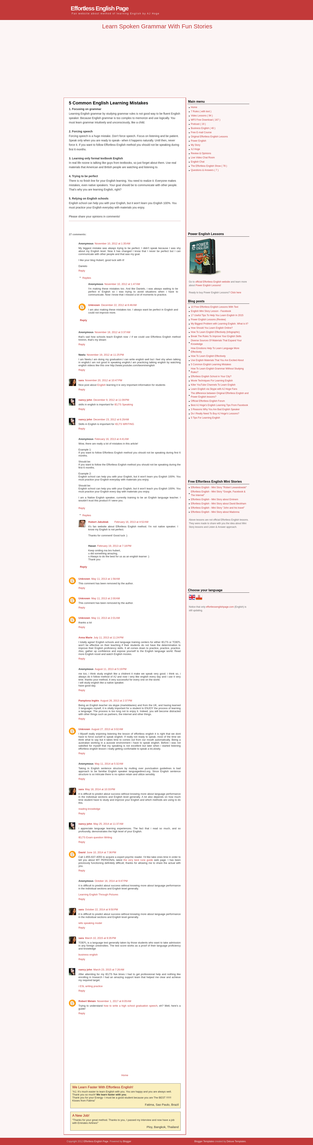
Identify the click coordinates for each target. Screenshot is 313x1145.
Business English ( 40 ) (203, 128)
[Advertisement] (157, 67)
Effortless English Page (99, 8)
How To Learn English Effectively (208, 356)
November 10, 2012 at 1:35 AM (112, 243)
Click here (236, 292)
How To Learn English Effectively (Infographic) (215, 332)
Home (124, 1075)
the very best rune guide (138, 859)
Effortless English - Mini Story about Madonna (215, 512)
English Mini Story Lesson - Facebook (211, 311)
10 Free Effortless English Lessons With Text (214, 307)
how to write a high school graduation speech (130, 1005)
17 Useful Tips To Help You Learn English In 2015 (217, 315)
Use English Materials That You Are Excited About (217, 360)
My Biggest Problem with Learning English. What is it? (219, 323)
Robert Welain (87, 1001)
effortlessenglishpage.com (220, 606)
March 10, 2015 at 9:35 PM (100, 938)
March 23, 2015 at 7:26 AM (108, 969)
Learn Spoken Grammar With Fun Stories (157, 26)
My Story (195, 145)
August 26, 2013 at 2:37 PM (116, 700)
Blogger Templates (204, 1141)
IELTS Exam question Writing (95, 837)
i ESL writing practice (90, 986)
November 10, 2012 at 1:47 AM (122, 284)
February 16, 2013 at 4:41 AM (112, 439)
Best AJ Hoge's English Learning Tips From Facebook (219, 405)
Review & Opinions (201, 153)
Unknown (94, 305)
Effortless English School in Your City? (211, 376)
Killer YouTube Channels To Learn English (213, 384)
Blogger (127, 1141)
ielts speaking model (90, 923)
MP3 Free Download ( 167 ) (205, 119)
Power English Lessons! (208, 285)
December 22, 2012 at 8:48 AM (119, 305)
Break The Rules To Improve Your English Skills (216, 336)
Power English (198, 140)
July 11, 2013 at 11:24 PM (108, 637)
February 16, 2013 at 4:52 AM (131, 521)
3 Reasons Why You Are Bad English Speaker (215, 409)
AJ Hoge (195, 149)
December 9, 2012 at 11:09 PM (111, 399)
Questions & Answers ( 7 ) (205, 170)
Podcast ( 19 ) (198, 124)
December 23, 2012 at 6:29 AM (111, 419)
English (101, 384)
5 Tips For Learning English (205, 417)
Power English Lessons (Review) (208, 319)
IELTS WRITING (124, 424)
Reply (81, 270)
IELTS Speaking (123, 404)
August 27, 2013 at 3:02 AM (107, 729)
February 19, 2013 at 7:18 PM (114, 545)
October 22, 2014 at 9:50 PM (101, 909)
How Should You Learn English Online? (212, 327)
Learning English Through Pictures (98, 894)
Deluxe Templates (236, 1141)
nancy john (85, 399)
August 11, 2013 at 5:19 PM (110, 669)
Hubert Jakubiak (98, 521)
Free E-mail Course (201, 132)
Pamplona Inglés (88, 700)
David (81, 852)
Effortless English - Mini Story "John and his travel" (218, 507)
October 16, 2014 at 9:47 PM (111, 880)
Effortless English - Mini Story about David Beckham (218, 503)
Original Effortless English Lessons (209, 136)
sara (81, 380)
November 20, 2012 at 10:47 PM (103, 380)
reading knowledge (89, 808)
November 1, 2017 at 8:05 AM (114, 1001)
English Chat (197, 161)
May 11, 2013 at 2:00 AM (105, 598)
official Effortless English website (212, 281)
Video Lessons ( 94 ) (202, 115)
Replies (86, 277)
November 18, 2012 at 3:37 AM (112, 332)
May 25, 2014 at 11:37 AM (108, 823)
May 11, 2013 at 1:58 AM (105, 578)
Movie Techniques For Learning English (212, 380)
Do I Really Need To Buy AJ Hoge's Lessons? (215, 413)
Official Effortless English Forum (208, 401)
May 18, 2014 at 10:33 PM (100, 789)
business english (88, 954)
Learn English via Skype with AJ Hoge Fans (214, 389)
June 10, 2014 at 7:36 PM (101, 852)
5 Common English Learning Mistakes (108, 102)
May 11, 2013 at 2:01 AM (105, 617)
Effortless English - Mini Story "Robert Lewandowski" (219, 487)
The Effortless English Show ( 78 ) (209, 166)
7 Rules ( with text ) (201, 111)
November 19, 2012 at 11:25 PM (105, 354)
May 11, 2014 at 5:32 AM (109, 763)
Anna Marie (85, 637)
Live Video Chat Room (203, 157)
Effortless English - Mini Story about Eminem (214, 499)
